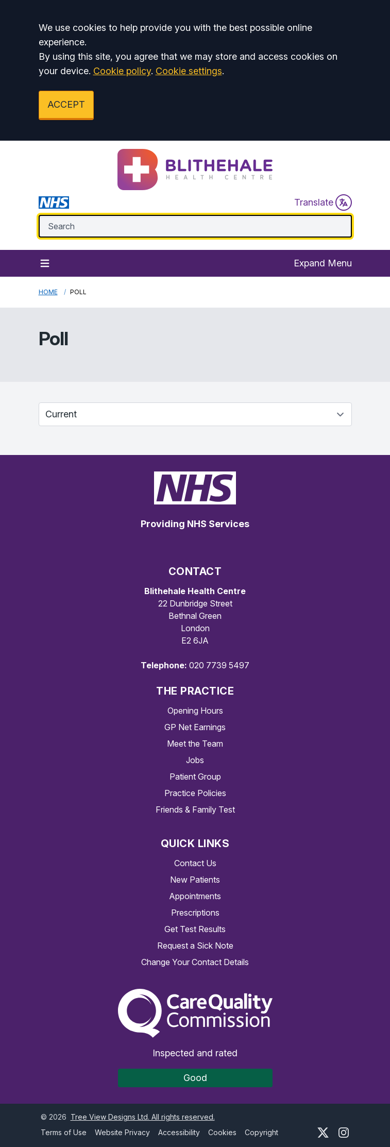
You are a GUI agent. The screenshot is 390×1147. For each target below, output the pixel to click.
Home (48, 292)
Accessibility (179, 1132)
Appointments (195, 896)
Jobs (195, 760)
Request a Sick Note (195, 945)
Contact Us (195, 863)
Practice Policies (195, 793)
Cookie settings (189, 70)
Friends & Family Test (195, 809)
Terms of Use (64, 1132)
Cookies (222, 1132)
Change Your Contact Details (195, 962)
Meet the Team (195, 743)
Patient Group (195, 776)
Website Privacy (122, 1132)
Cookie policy (122, 70)
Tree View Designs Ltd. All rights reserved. (143, 1116)
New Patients (195, 879)
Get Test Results (195, 929)
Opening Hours (195, 710)
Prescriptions (195, 912)
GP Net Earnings (195, 727)
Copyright (261, 1132)
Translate (323, 202)
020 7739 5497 (219, 665)
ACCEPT (66, 104)
